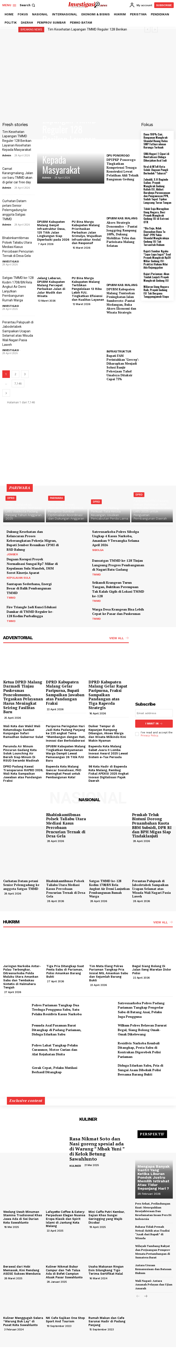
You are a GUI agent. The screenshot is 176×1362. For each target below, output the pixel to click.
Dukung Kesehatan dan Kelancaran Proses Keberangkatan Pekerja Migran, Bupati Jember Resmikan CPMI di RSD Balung (33, 540)
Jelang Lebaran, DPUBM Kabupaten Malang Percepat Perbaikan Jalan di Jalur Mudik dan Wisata (51, 287)
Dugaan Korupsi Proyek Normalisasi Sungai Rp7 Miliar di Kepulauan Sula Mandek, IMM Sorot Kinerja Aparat (32, 566)
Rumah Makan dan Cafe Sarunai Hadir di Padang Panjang (106, 1321)
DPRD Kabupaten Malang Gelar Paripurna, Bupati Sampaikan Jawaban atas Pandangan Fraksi (65, 692)
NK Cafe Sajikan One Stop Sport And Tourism (65, 1319)
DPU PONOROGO (118, 155)
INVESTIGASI (10, 261)
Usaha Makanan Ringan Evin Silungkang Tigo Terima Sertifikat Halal (106, 1270)
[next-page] (6, 393)
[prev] (147, 29)
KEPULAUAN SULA (18, 577)
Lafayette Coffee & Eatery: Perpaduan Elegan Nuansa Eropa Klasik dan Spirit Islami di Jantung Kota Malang (65, 1219)
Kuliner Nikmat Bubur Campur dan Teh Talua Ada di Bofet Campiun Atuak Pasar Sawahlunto (64, 1272)
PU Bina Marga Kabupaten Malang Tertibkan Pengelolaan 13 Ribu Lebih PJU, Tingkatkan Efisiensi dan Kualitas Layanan (88, 288)
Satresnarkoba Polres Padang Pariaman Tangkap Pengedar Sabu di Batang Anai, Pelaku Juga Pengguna (141, 1010)
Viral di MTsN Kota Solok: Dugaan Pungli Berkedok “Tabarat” (155, 170)
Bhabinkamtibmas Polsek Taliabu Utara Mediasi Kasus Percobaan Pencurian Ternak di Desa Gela (17, 247)
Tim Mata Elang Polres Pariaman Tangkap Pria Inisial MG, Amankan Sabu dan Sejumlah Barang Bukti (108, 973)
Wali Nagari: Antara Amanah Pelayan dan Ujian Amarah (153, 1284)
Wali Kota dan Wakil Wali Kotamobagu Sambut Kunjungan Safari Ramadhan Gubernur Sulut (23, 731)
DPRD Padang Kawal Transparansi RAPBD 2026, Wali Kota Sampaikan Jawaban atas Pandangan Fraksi (23, 773)
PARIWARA (56, 498)
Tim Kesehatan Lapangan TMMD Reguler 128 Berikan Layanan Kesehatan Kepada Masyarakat (16, 140)
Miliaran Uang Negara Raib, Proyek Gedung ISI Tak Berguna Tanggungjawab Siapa (156, 291)
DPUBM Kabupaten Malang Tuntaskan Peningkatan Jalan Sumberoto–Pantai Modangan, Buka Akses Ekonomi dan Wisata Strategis (121, 300)
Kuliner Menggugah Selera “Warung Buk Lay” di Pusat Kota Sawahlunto (23, 1321)
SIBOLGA (98, 550)
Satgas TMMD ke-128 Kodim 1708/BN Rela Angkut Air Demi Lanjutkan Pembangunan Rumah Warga (109, 889)
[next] (155, 29)
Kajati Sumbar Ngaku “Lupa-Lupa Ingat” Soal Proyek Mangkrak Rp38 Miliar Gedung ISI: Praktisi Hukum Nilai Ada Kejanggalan (157, 259)
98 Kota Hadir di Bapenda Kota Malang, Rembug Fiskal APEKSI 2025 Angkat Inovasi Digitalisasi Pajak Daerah (108, 773)
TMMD (96, 574)
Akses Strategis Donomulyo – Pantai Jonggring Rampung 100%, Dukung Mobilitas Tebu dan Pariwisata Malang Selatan (122, 234)
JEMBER (12, 554)
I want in (154, 723)
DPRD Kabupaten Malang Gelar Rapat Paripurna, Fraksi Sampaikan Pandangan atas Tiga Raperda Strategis (107, 694)
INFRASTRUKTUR (119, 351)
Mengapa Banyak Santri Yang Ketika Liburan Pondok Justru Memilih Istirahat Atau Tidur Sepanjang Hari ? (154, 1177)
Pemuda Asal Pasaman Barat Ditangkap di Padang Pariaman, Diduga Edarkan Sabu (56, 1029)
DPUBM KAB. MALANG (122, 218)
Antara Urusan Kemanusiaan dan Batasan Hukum (153, 1269)
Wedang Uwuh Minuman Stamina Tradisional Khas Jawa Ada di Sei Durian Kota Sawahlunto (22, 1217)
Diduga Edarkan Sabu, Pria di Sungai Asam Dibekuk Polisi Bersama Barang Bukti (140, 1069)
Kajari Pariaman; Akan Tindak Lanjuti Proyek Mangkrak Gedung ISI (156, 277)
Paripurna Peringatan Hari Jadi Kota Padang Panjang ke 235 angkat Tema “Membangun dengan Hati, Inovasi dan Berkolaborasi (65, 733)
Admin (6, 155)
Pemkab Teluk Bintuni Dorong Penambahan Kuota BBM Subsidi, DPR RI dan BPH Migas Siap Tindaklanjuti (152, 825)
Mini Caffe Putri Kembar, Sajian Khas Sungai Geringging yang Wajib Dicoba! (106, 1217)
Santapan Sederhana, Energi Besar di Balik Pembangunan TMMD (29, 588)
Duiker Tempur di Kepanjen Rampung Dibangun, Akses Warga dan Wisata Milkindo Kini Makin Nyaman (107, 733)
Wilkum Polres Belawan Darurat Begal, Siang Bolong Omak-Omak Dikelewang (142, 1029)
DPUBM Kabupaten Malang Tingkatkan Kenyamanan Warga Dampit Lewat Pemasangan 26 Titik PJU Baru (65, 753)
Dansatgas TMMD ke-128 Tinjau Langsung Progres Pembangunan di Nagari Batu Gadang (118, 565)
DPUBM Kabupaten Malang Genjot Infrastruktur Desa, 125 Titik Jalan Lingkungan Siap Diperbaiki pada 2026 (53, 230)
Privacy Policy (149, 735)
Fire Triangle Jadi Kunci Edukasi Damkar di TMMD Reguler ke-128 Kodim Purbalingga (31, 611)
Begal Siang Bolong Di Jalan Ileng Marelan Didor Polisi (151, 969)
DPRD (10, 498)
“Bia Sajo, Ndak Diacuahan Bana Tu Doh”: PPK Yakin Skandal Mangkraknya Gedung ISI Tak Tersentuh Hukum (156, 236)
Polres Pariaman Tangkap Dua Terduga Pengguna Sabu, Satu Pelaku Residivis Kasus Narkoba (57, 1009)
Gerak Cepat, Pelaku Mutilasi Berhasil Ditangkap (54, 1069)
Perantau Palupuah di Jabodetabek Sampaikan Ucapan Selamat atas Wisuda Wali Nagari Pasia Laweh (151, 889)
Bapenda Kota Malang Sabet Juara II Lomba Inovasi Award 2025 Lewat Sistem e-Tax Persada (108, 752)
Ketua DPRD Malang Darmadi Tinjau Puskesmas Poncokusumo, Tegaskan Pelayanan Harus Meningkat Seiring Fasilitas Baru (23, 697)
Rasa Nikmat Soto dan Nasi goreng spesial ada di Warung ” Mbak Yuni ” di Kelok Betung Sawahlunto (97, 1149)
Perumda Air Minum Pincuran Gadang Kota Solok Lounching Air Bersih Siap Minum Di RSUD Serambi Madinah (21, 753)
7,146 (18, 383)
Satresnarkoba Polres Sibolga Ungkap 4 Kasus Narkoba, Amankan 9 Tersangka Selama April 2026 (115, 538)
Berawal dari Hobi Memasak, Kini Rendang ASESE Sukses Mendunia (22, 1270)
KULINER (75, 1165)
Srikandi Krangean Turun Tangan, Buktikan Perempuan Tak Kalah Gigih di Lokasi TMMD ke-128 (118, 589)
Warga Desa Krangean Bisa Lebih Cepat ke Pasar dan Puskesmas (118, 611)
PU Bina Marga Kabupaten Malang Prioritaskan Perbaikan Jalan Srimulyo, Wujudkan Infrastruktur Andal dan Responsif (87, 232)
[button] (28, 5)
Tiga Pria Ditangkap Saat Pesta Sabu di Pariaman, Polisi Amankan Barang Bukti (65, 971)
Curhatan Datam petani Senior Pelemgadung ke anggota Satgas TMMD (14, 210)
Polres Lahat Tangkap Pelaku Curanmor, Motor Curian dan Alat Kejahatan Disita (55, 1049)
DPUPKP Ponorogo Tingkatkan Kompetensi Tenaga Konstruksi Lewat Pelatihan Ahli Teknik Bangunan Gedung (123, 169)
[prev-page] (138, 1296)
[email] (154, 713)
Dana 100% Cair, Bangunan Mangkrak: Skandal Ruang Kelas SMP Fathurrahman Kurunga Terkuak (155, 140)
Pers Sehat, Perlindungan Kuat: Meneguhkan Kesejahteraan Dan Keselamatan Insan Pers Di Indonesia (153, 1211)
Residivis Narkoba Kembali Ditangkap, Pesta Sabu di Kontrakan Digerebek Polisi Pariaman (139, 1050)
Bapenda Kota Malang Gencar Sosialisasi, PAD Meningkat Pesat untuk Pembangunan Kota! (63, 772)
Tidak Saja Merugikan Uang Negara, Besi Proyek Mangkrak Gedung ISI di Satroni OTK (156, 215)
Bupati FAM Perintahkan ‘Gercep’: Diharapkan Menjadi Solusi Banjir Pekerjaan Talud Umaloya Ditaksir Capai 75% (123, 367)
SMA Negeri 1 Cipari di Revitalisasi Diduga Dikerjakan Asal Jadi (156, 157)
